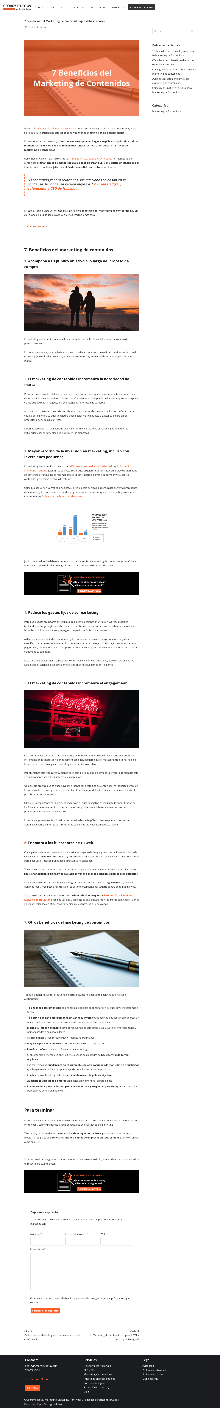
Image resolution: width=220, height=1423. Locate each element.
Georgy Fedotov (82, 7)
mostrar (46, 227)
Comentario (38, 1262)
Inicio (41, 7)
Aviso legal (148, 1380)
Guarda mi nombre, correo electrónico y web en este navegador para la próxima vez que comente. (80, 1315)
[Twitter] (37, 1394)
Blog (102, 7)
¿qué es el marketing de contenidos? (92, 159)
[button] (64, 7)
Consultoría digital (94, 1398)
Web (103, 1247)
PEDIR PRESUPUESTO (141, 7)
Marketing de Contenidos (166, 112)
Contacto (117, 7)
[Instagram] (42, 1394)
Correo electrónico (76, 1247)
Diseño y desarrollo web (97, 1380)
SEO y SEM (90, 1385)
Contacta (32, 1402)
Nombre (36, 1247)
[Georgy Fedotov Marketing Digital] (17, 7)
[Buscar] (170, 31)
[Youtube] (47, 1394)
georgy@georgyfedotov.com (41, 1380)
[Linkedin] (32, 1394)
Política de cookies (152, 1389)
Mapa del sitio (150, 1393)
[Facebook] (27, 1394)
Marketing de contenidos (98, 1389)
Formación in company (96, 1402)
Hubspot (70, 189)
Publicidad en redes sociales (99, 1393)
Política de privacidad (154, 1385)
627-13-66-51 (32, 1385)
